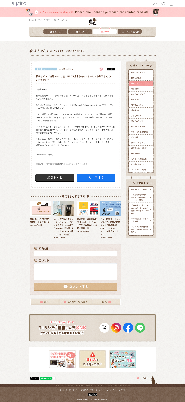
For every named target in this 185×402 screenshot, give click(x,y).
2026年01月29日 (110, 219)
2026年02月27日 (40, 213)
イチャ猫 (134, 137)
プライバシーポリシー (97, 390)
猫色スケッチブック (138, 127)
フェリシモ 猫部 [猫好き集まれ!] (92, 21)
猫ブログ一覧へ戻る (75, 302)
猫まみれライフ (137, 121)
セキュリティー (112, 390)
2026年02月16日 (63, 219)
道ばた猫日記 (136, 89)
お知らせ (64, 20)
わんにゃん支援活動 (138, 159)
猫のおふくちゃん (138, 143)
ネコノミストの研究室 (139, 132)
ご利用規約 (84, 390)
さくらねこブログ (138, 94)
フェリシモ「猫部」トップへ (69, 390)
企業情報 (122, 390)
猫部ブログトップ (138, 72)
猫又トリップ (136, 100)
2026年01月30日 (87, 216)
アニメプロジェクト (138, 170)
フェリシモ (32, 20)
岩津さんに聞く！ (138, 105)
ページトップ (147, 379)
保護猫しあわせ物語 (138, 148)
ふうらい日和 (136, 116)
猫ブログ (56, 20)
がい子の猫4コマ (137, 164)
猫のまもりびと (137, 110)
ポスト (112, 69)
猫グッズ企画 (136, 78)
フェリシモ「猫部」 (44, 20)
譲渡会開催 (135, 154)
